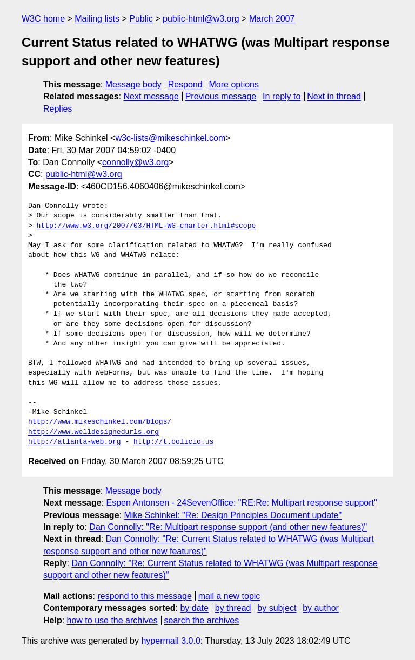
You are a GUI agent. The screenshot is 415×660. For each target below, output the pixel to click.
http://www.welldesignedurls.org (93, 432)
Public (141, 18)
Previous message (221, 96)
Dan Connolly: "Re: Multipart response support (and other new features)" (228, 527)
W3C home (43, 18)
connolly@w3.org (135, 162)
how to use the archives (112, 620)
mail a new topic (229, 596)
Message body (133, 84)
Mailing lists (97, 18)
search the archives (201, 620)
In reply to (281, 96)
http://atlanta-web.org (74, 442)
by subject (276, 608)
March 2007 (272, 18)
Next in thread (334, 96)
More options (234, 84)
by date (194, 608)
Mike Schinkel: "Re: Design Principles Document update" (233, 515)
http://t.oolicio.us (173, 442)
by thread (233, 608)
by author (321, 608)
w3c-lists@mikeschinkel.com (170, 137)
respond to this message (144, 596)
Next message (151, 96)
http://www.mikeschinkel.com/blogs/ (99, 422)
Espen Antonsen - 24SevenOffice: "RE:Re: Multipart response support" (241, 502)
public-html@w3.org (201, 18)
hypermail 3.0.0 (170, 640)
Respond (185, 84)
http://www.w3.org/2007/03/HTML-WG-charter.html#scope (146, 226)
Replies (57, 108)
